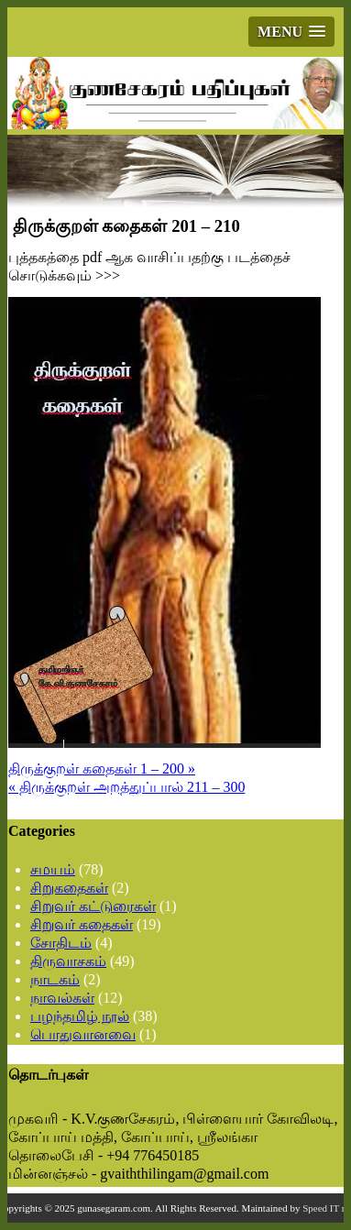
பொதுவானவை (83, 1034)
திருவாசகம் (68, 961)
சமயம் (52, 869)
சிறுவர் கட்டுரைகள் (93, 906)
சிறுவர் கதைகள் (81, 924)
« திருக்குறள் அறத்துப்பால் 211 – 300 (126, 787)
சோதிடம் (61, 942)
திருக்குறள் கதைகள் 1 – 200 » (101, 768)
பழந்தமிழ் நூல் (79, 1016)
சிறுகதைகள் (69, 887)
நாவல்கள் (62, 997)
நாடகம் (55, 979)
